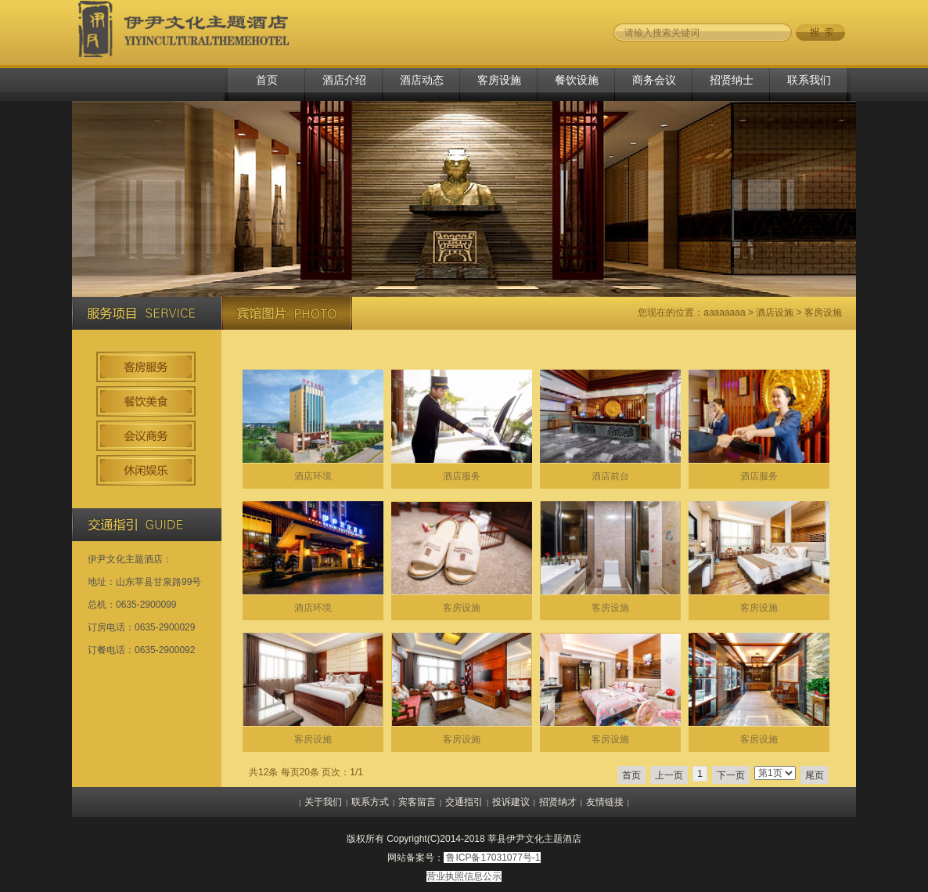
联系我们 (809, 80)
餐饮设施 (577, 80)
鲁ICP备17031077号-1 (493, 857)
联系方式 (370, 801)
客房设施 (499, 80)
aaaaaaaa (724, 312)
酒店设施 (774, 312)
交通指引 (464, 801)
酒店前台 (610, 476)
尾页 (814, 775)
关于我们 (323, 801)
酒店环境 (313, 476)
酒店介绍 (344, 80)
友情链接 (605, 801)
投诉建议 (511, 801)
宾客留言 (417, 801)
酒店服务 (461, 476)
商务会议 (654, 80)
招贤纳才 (558, 801)
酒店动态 (422, 80)
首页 (267, 80)
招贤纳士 (732, 80)
